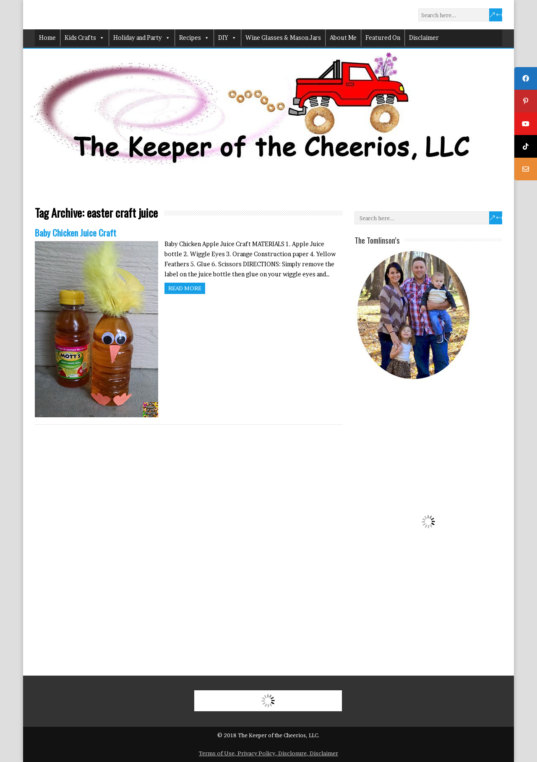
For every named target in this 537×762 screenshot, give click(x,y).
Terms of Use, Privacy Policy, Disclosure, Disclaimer (268, 753)
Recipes (194, 37)
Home (47, 37)
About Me (343, 37)
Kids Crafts (84, 37)
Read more (184, 288)
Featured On (382, 37)
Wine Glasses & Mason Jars (283, 37)
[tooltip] (525, 78)
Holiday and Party (141, 37)
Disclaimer (424, 37)
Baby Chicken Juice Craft (75, 232)
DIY (227, 37)
